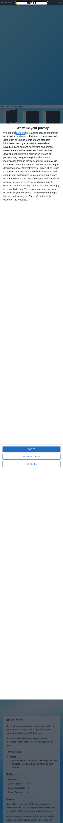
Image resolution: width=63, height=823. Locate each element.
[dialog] (31, 412)
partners (20, 133)
